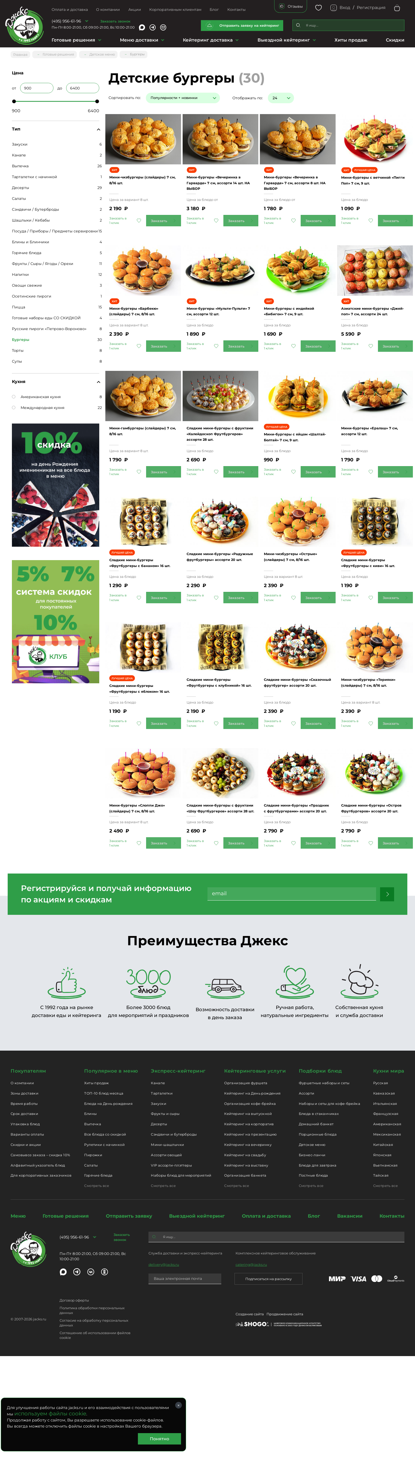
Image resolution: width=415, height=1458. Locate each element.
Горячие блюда (26, 250)
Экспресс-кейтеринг (178, 1173)
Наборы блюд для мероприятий (181, 1277)
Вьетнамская (385, 1267)
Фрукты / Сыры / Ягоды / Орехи (42, 261)
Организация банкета (245, 1277)
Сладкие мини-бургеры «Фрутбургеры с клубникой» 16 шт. (217, 759)
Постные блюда (313, 1277)
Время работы (24, 1205)
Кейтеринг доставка (208, 40)
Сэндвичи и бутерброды (174, 1236)
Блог (214, 9)
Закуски (20, 142)
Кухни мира (388, 1173)
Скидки (395, 40)
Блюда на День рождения (108, 1205)
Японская (382, 1256)
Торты (18, 348)
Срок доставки (24, 1215)
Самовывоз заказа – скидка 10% (40, 1256)
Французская (386, 1215)
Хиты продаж (351, 40)
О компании (108, 9)
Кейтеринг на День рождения (252, 1195)
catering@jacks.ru (251, 1366)
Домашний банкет (316, 1226)
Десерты (20, 185)
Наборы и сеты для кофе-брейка (329, 1205)
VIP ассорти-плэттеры (171, 1267)
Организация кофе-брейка (250, 1205)
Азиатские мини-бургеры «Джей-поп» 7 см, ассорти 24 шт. (374, 339)
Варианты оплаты (27, 1236)
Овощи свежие (27, 283)
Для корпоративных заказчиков (41, 1277)
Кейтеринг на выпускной (248, 1215)
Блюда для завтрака (318, 1267)
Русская (380, 1184)
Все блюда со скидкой (105, 1236)
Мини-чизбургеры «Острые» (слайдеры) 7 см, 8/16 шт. (294, 617)
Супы (17, 359)
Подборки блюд (320, 1173)
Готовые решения (73, 40)
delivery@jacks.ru (163, 1366)
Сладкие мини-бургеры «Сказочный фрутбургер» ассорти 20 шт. (297, 759)
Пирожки (93, 1256)
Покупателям (28, 1173)
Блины (90, 1215)
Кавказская (384, 1195)
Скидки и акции (26, 1246)
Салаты (19, 196)
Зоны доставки (24, 1195)
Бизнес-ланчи (312, 1256)
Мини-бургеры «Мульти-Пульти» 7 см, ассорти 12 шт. (218, 339)
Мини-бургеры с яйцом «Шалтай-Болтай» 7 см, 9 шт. (296, 481)
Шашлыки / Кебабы (31, 218)
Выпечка (20, 163)
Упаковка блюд (25, 1226)
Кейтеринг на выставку (246, 1267)
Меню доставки (139, 40)
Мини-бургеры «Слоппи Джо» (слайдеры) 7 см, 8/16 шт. (140, 901)
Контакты (236, 9)
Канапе (19, 153)
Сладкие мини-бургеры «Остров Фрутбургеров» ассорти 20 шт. (372, 901)
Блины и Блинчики (30, 239)
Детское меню (312, 1246)
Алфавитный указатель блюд (38, 1267)
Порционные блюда (318, 1236)
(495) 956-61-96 (66, 21)
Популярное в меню (111, 1173)
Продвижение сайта (285, 1417)
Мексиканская (387, 1236)
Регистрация (371, 7)
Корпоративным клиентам (175, 9)
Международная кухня (38, 405)
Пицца (18, 305)
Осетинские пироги (31, 294)
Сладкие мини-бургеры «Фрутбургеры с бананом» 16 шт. (140, 623)
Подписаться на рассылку (268, 1380)
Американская (387, 1226)
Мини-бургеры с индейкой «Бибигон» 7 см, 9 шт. (297, 339)
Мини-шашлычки (167, 1246)
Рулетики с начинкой (104, 1246)
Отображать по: (247, 95)
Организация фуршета (245, 1184)
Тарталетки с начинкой (34, 174)
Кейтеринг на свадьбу (245, 1256)
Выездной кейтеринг (284, 40)
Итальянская (385, 1205)
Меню (18, 1318)
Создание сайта (250, 1417)
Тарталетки (162, 1195)
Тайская (381, 1277)
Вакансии (350, 1318)
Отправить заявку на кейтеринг (249, 25)
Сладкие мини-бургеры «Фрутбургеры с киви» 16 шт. (374, 623)
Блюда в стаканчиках (319, 1215)
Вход (345, 7)
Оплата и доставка (70, 9)
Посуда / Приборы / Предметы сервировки (55, 229)
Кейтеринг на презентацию (250, 1236)
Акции (134, 9)
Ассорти (306, 1195)
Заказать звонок (115, 21)
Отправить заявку (129, 1318)
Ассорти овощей (166, 1256)
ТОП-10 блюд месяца (103, 1195)
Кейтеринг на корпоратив (249, 1226)
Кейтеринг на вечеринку (248, 1246)
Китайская (383, 1246)
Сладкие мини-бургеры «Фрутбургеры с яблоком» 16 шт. (140, 765)
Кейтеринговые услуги (255, 1173)
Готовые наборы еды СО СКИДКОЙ (46, 315)
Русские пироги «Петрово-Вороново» (49, 326)
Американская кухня (36, 394)
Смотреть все (96, 1287)
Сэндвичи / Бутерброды (35, 207)
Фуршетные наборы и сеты (324, 1184)
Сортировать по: (125, 95)
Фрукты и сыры (165, 1215)
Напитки (20, 272)
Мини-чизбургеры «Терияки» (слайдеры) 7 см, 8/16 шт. (372, 759)
